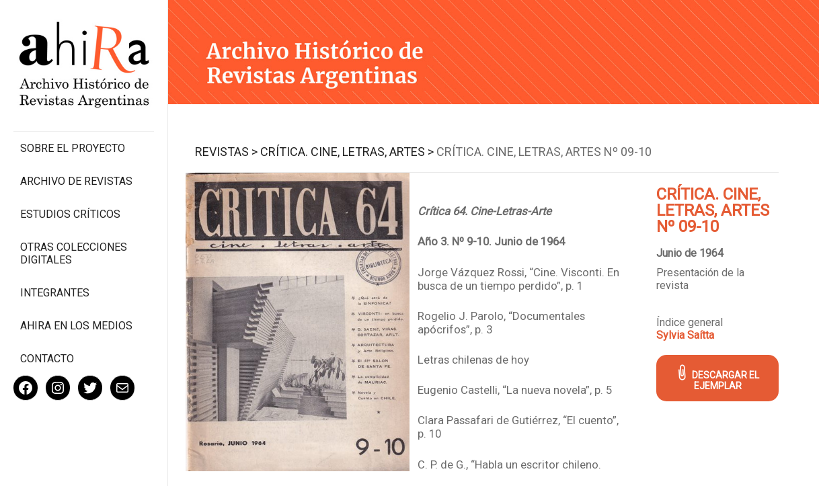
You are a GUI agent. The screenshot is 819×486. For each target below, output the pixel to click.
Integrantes (54, 292)
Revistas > (226, 152)
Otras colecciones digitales (73, 253)
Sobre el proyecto (72, 148)
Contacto (47, 358)
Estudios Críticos (70, 214)
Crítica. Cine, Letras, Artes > (347, 152)
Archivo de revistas (76, 181)
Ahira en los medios (76, 325)
